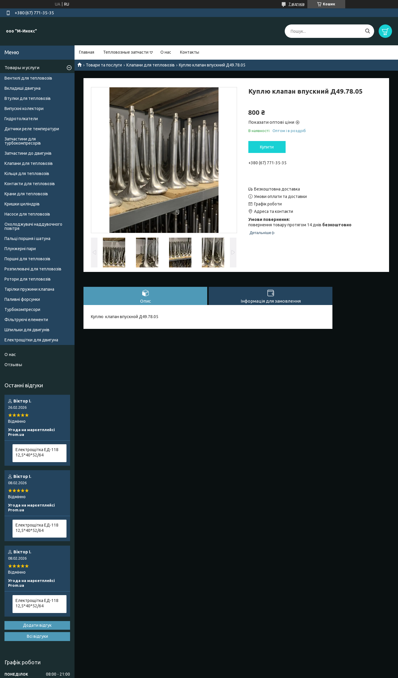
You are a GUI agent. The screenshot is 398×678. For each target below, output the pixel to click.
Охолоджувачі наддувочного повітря (33, 226)
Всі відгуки (37, 636)
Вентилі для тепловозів (28, 78)
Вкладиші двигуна (22, 88)
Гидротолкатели (21, 118)
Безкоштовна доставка (277, 189)
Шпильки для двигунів (26, 329)
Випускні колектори (24, 108)
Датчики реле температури (31, 128)
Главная (86, 52)
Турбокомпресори (22, 309)
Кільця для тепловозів (26, 173)
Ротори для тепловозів (27, 279)
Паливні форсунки (22, 299)
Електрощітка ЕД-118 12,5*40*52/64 (37, 452)
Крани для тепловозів (26, 193)
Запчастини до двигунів (28, 153)
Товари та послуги (104, 65)
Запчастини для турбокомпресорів (22, 141)
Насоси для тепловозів (27, 214)
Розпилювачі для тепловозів (32, 269)
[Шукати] (367, 31)
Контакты (189, 52)
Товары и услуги (21, 67)
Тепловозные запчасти (125, 52)
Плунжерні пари (20, 248)
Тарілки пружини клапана (29, 289)
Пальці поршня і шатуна (27, 238)
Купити (267, 147)
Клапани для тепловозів (150, 65)
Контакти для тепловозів (29, 183)
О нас (165, 52)
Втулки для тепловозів (27, 98)
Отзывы (13, 364)
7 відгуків (296, 4)
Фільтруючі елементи (26, 319)
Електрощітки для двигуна (31, 340)
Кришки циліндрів (22, 204)
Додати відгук (37, 625)
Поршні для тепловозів (27, 258)
